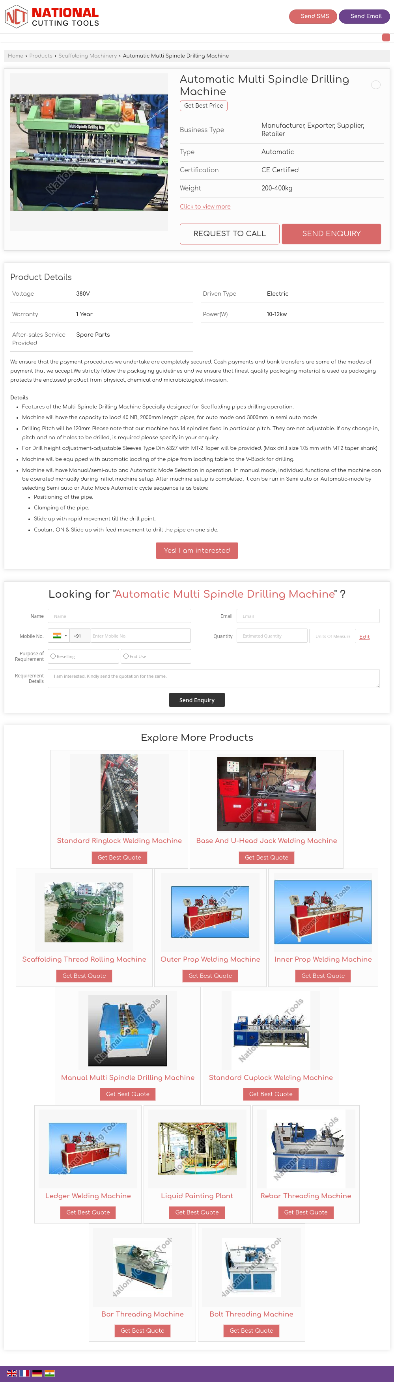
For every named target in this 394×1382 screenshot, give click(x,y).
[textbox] (332, 636)
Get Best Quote (119, 858)
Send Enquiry (331, 234)
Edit (364, 637)
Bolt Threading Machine (251, 1314)
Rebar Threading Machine (306, 1196)
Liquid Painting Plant (197, 1196)
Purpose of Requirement (29, 656)
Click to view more (205, 207)
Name (37, 616)
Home (15, 56)
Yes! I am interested (197, 550)
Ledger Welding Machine (88, 1196)
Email (226, 616)
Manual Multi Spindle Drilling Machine (128, 1078)
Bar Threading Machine (142, 1314)
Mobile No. (32, 636)
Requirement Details (29, 678)
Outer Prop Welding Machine (210, 959)
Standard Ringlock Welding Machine (119, 841)
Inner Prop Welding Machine (323, 959)
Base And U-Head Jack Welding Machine (266, 841)
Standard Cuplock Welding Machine (271, 1078)
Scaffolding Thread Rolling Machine (84, 959)
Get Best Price (203, 106)
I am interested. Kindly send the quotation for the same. (214, 678)
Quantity (222, 636)
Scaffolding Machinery (87, 56)
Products (40, 56)
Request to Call (230, 234)
